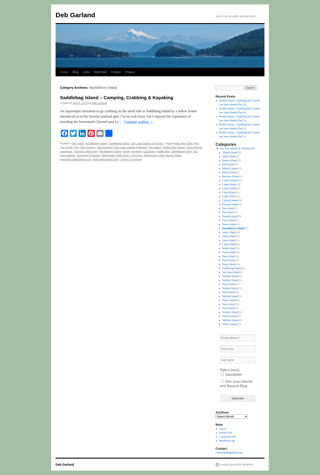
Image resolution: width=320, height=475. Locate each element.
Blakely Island (230, 168)
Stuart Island (229, 300)
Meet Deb (100, 72)
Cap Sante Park (69, 147)
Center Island (229, 188)
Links (86, 72)
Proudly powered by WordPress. (237, 464)
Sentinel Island (230, 280)
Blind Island (228, 172)
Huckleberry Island (96, 143)
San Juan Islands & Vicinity (147, 143)
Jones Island (228, 240)
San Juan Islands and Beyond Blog (236, 384)
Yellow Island (229, 324)
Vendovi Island (230, 312)
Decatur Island (230, 204)
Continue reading (138, 122)
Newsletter (231, 374)
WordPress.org (227, 440)
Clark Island (228, 192)
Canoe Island (229, 184)
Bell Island (228, 164)
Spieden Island (230, 296)
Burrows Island (230, 176)
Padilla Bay (162, 151)
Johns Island (229, 236)
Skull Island (228, 292)
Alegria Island (229, 152)
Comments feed (227, 436)
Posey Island (229, 264)
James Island (229, 232)
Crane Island (229, 196)
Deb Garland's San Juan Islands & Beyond (122, 147)
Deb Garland (75, 15)
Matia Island (229, 248)
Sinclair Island (230, 288)
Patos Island (228, 256)
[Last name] (238, 360)
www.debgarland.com (105, 159)
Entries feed (225, 432)
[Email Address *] (238, 338)
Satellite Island (230, 276)
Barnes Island (229, 160)
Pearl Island (228, 260)
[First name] (238, 349)
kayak (126, 151)
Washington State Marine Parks (162, 155)
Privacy (130, 72)
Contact (116, 72)
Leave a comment (131, 159)
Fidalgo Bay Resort (173, 147)
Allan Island (228, 156)
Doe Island (228, 208)
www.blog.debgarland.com (75, 159)
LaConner (149, 151)
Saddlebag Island (119, 143)
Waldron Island (230, 320)
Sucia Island (228, 304)
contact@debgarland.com (229, 452)
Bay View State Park (187, 143)
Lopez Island (229, 244)
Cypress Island (230, 200)
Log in (222, 428)
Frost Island (228, 220)
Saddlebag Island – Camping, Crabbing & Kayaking (116, 97)
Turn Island (228, 308)
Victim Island (229, 316)
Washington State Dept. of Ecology (122, 155)
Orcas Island (229, 252)
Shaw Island (228, 284)
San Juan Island (230, 272)
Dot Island (78, 143)
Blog (75, 72)
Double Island (229, 216)
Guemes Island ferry (86, 151)
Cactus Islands (230, 180)
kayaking (136, 151)
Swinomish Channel (88, 155)
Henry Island (229, 224)
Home (64, 72)
